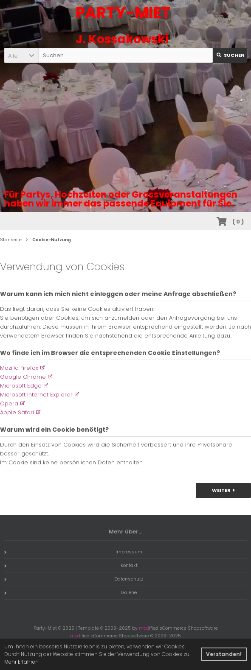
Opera (9, 403)
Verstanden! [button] (224, 654)
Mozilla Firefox (19, 368)
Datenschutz (74, 578)
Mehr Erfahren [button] (21, 661)
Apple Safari (17, 412)
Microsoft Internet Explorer (36, 395)
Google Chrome (23, 377)
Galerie (70, 592)
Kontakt (71, 565)
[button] (21, 55)
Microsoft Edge (21, 386)
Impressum (73, 551)
